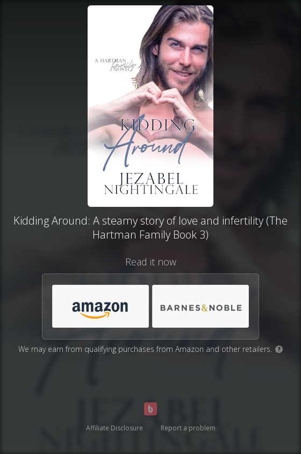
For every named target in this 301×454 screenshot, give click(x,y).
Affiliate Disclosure (114, 428)
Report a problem (188, 428)
